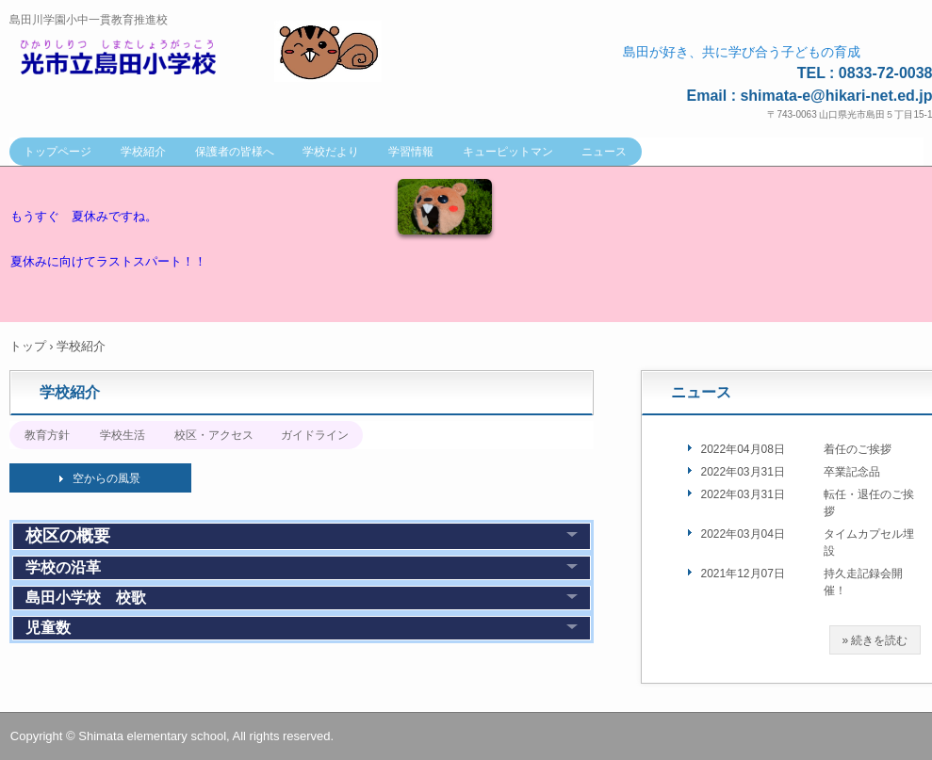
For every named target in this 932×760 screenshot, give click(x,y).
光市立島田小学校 (137, 57)
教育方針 (47, 435)
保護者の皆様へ (234, 151)
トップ (27, 346)
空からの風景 (106, 478)
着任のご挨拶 (857, 449)
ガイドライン (315, 435)
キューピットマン (508, 151)
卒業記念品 (852, 471)
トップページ (57, 151)
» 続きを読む (874, 640)
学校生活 (122, 435)
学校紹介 (143, 151)
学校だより (330, 151)
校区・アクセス (213, 435)
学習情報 (410, 151)
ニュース (604, 151)
